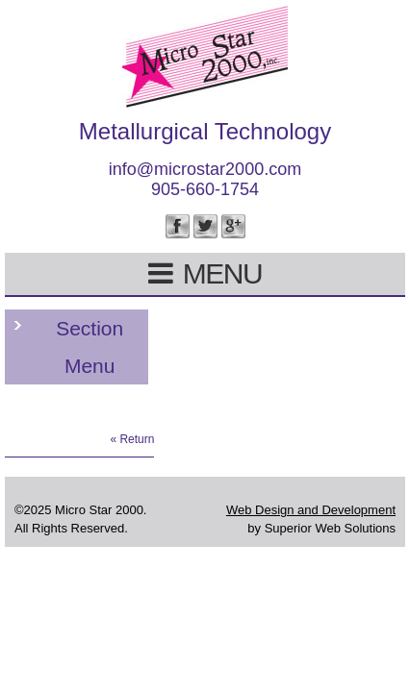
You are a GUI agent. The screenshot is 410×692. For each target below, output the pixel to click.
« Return (132, 439)
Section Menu (89, 347)
